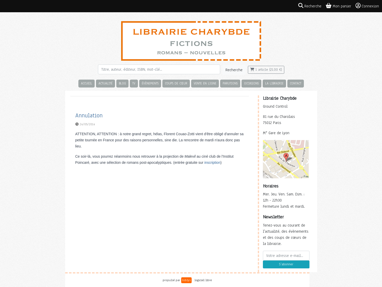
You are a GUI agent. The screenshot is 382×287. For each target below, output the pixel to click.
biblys (186, 280)
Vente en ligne (205, 83)
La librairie (274, 83)
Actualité (105, 83)
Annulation (89, 115)
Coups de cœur (176, 83)
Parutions (230, 83)
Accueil (86, 83)
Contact (295, 83)
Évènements (150, 83)
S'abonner (286, 264)
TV (133, 83)
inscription (212, 162)
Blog (122, 83)
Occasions (251, 83)
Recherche (234, 69)
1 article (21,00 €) (266, 69)
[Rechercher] (159, 69)
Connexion (367, 6)
